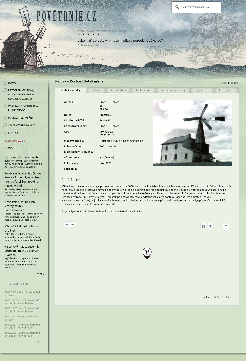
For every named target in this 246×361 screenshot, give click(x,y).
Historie (96, 90)
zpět (225, 83)
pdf (237, 83)
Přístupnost (71, 157)
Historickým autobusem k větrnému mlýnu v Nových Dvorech (22, 251)
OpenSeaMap (223, 297)
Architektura (118, 90)
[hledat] (196, 7)
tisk (231, 83)
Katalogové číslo (74, 120)
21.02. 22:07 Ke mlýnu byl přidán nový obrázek (22, 302)
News (9, 148)
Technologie (143, 90)
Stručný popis (71, 179)
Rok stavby (71, 163)
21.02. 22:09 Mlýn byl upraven (22, 294)
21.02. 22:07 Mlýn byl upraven (22, 318)
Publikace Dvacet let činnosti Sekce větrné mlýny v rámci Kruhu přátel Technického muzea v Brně (24, 180)
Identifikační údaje (70, 90)
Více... (40, 274)
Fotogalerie (226, 90)
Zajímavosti (202, 90)
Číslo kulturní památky (78, 152)
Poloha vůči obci (74, 146)
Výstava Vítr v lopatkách (21, 157)
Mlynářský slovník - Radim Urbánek (22, 228)
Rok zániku (70, 169)
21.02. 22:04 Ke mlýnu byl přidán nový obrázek (22, 326)
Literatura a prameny (173, 90)
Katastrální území (75, 126)
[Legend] (226, 226)
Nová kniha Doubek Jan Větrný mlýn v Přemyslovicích (20, 206)
